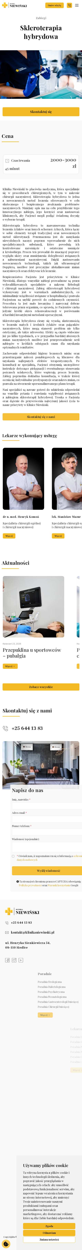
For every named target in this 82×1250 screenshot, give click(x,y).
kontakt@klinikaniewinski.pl (29, 932)
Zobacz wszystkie (41, 695)
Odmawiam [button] (49, 1233)
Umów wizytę (54, 5)
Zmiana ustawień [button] (49, 1239)
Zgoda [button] (49, 1226)
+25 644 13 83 (18, 923)
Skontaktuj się (41, 111)
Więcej (60, 536)
